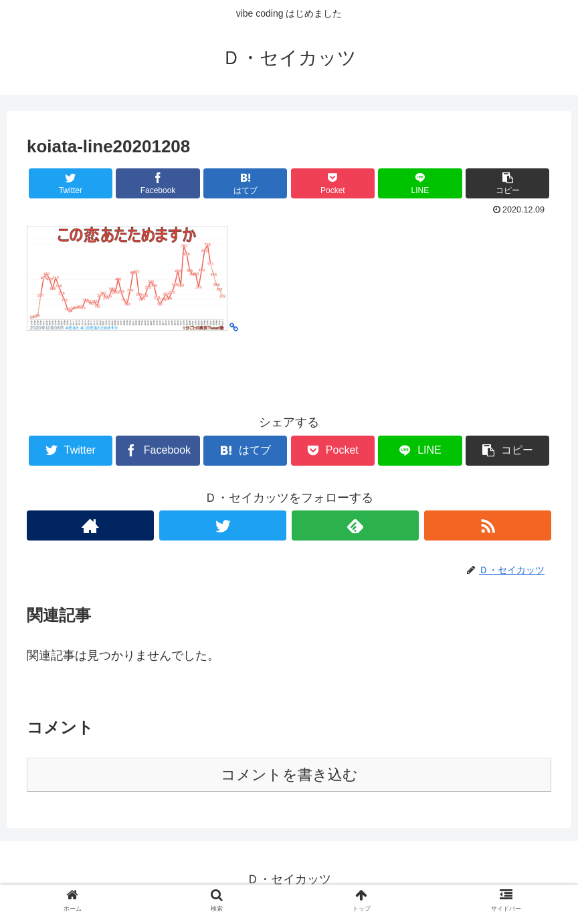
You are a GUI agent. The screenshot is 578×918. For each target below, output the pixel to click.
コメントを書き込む (289, 774)
